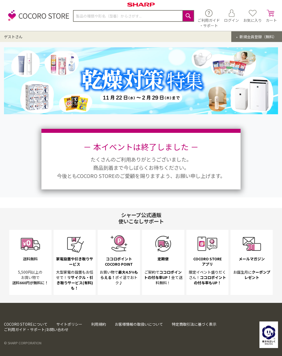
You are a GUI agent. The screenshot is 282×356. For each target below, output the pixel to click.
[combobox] (133, 16)
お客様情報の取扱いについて (139, 324)
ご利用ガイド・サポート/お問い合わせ (36, 329)
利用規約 (98, 324)
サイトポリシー (69, 324)
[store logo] (37, 18)
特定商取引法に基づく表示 (194, 324)
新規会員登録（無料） (258, 36)
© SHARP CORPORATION (22, 343)
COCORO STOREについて (26, 324)
